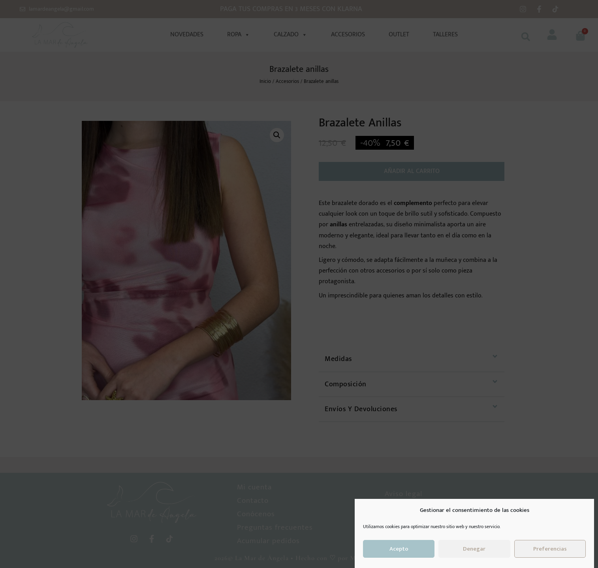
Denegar (474, 549)
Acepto (398, 549)
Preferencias (550, 549)
